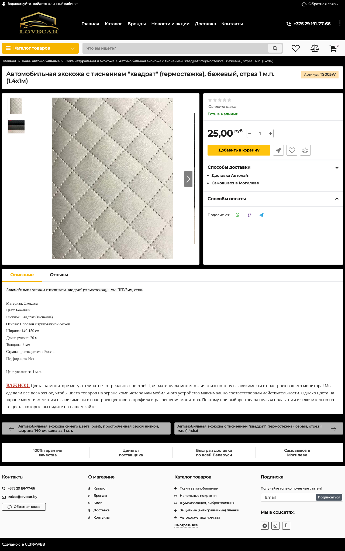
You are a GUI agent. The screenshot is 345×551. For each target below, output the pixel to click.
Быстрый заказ (278, 150)
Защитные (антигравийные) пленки (209, 510)
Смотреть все (186, 525)
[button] (188, 179)
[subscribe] (302, 497)
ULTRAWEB (35, 544)
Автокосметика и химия (200, 517)
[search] (182, 48)
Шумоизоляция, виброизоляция (207, 503)
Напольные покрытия (198, 496)
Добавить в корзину (239, 150)
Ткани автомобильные (199, 488)
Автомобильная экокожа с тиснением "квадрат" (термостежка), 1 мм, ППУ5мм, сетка (74, 290)
